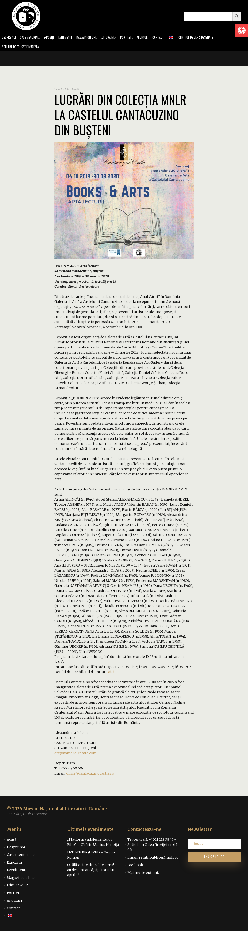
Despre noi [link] (9, 37)
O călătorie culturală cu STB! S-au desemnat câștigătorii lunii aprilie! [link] (92, 871)
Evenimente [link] (70, 37)
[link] (241, 30)
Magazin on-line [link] (93, 37)
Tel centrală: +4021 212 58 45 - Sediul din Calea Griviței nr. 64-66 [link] (153, 846)
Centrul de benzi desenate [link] (209, 37)
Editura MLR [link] (117, 37)
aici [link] (111, 673)
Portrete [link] (136, 37)
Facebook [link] (135, 866)
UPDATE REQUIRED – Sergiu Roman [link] (91, 856)
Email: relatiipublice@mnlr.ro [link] (152, 859)
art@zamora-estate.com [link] (75, 754)
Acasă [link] (11, 841)
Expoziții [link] (53, 37)
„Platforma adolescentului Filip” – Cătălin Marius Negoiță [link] (93, 843)
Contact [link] (170, 37)
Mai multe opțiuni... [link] (143, 874)
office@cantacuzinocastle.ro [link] (90, 775)
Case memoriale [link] (32, 37)
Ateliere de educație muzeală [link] (23, 47)
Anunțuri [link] (153, 37)
